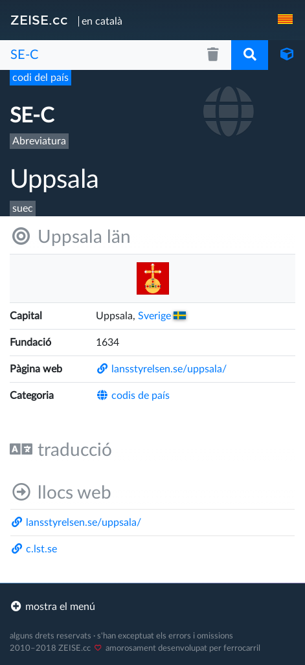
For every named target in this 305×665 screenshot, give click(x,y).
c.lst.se (33, 549)
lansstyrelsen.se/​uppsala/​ (161, 369)
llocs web (60, 492)
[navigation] (286, 20)
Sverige (162, 316)
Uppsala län (70, 236)
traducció (61, 449)
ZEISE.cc (39, 20)
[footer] (152, 607)
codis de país (133, 395)
